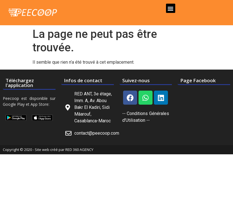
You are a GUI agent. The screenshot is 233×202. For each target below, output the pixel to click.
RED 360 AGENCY (79, 149)
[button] (170, 8)
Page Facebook (198, 80)
